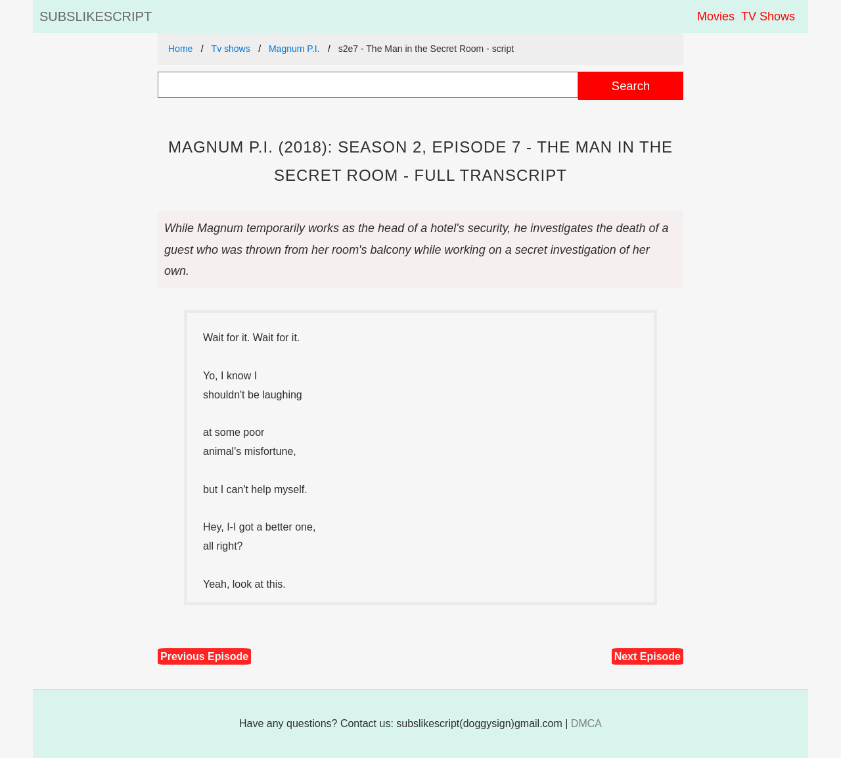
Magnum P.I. (294, 48)
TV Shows (768, 16)
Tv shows (231, 48)
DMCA (586, 723)
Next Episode (647, 656)
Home (180, 48)
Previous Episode (204, 656)
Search (631, 86)
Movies (716, 16)
